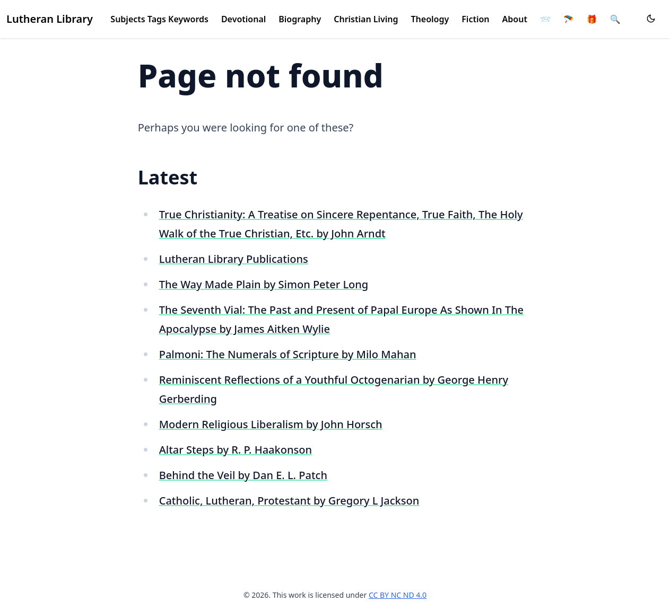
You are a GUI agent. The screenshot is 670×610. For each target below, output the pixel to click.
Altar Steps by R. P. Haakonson (235, 450)
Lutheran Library (49, 19)
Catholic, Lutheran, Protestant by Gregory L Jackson (289, 500)
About (514, 19)
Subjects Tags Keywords (159, 19)
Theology (430, 19)
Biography (300, 19)
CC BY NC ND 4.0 (398, 595)
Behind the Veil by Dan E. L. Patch (243, 475)
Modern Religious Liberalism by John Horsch (270, 424)
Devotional (243, 19)
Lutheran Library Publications (233, 259)
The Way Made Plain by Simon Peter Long (264, 284)
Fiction (475, 19)
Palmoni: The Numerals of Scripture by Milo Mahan (287, 354)
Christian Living (366, 19)
